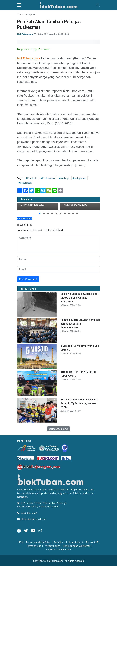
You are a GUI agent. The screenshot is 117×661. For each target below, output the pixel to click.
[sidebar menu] (19, 5)
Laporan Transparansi (58, 549)
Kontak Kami (75, 542)
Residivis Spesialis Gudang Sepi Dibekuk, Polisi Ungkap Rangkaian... (79, 297)
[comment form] (58, 243)
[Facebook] (19, 530)
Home (20, 14)
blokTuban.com (25, 34)
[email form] (58, 269)
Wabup (65, 178)
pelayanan (80, 178)
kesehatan (26, 182)
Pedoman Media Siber (38, 542)
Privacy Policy (52, 546)
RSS (20, 542)
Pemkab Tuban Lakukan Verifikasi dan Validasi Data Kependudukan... (80, 323)
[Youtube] (33, 530)
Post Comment (28, 279)
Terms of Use (33, 546)
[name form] (58, 259)
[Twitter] (26, 530)
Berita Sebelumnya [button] (58, 428)
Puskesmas (48, 178)
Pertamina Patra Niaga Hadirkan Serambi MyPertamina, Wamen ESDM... (79, 403)
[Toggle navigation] (98, 5)
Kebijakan (30, 14)
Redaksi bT (92, 542)
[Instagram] (40, 530)
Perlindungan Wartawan (76, 546)
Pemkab (31, 178)
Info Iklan (59, 542)
